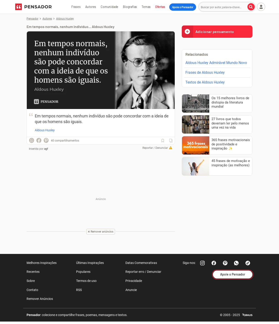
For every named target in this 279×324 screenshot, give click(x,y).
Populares (83, 271)
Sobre (31, 281)
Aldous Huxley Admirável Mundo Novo (216, 63)
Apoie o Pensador (182, 7)
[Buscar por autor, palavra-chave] (251, 6)
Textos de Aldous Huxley (205, 82)
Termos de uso (86, 281)
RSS (79, 290)
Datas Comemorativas (141, 263)
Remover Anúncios (40, 299)
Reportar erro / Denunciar (143, 271)
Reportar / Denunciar (155, 147)
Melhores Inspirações (42, 263)
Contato (32, 290)
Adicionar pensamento (208, 31)
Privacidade (133, 281)
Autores (90, 7)
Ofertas (160, 7)
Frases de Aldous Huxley (205, 72)
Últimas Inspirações (90, 263)
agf (46, 148)
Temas (146, 7)
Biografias (130, 7)
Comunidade (109, 7)
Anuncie (131, 290)
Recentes (33, 271)
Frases (76, 7)
